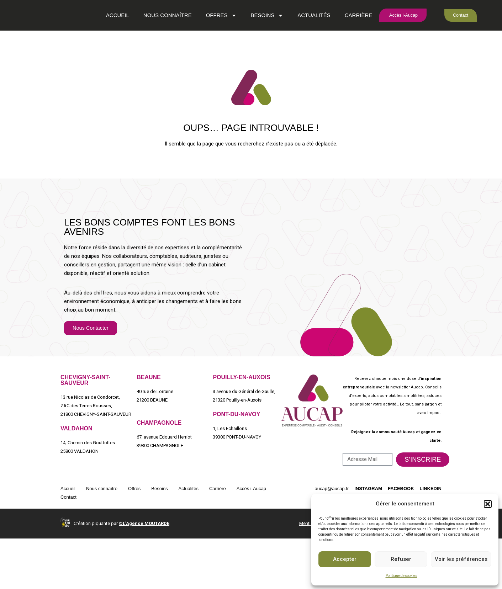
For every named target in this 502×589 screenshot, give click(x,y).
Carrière (349, 35)
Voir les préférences (461, 559)
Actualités (304, 35)
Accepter (344, 559)
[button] (487, 504)
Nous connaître (157, 35)
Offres (211, 35)
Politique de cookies (401, 576)
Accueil (107, 35)
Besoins (257, 35)
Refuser (401, 559)
